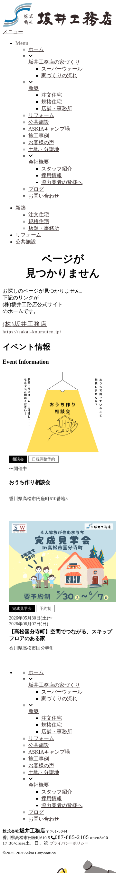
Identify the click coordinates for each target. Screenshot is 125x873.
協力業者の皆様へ (61, 182)
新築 (33, 88)
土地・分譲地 (43, 149)
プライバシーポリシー (69, 843)
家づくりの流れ (59, 75)
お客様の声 (41, 142)
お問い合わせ (43, 196)
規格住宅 (51, 101)
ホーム (36, 49)
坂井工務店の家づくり (54, 62)
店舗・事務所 (56, 108)
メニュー (13, 31)
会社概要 (38, 162)
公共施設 (38, 122)
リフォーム (41, 115)
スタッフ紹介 (56, 168)
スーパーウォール (61, 68)
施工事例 (38, 135)
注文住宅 (51, 95)
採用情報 (51, 175)
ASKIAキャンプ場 (49, 129)
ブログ (36, 189)
